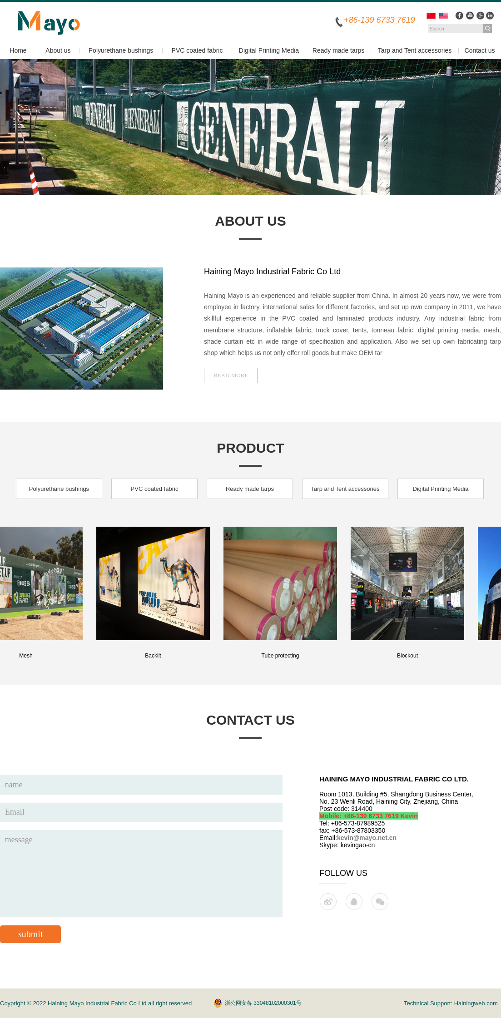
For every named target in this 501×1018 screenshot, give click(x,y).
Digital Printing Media (269, 50)
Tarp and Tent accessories (414, 50)
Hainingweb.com (476, 1003)
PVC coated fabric (197, 50)
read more (230, 375)
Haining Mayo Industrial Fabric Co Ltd (98, 1003)
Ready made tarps (338, 50)
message (141, 873)
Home (18, 50)
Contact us (480, 50)
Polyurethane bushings (121, 50)
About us (57, 50)
